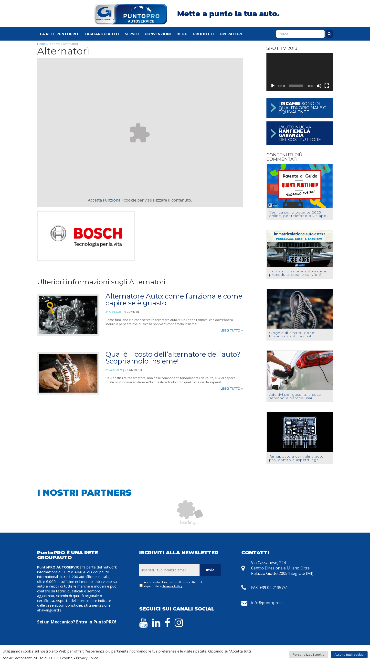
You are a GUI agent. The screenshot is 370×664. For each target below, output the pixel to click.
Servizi (132, 34)
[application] (299, 72)
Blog (182, 34)
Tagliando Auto (101, 34)
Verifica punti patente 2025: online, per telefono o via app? (299, 214)
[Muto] (319, 85)
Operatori (231, 34)
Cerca (329, 34)
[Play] (272, 85)
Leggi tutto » (232, 330)
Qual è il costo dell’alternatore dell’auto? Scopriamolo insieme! (173, 357)
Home (41, 44)
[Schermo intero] (326, 85)
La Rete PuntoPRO (59, 34)
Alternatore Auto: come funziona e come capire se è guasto (174, 299)
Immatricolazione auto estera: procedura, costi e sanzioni (298, 273)
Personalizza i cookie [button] (308, 654)
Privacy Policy (172, 586)
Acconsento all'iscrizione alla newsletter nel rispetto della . (173, 584)
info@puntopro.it (267, 602)
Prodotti (203, 34)
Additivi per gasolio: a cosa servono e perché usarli (295, 396)
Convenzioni (158, 34)
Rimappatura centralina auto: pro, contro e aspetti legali (297, 458)
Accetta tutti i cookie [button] (349, 654)
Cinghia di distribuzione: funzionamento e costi (292, 334)
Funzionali (113, 200)
